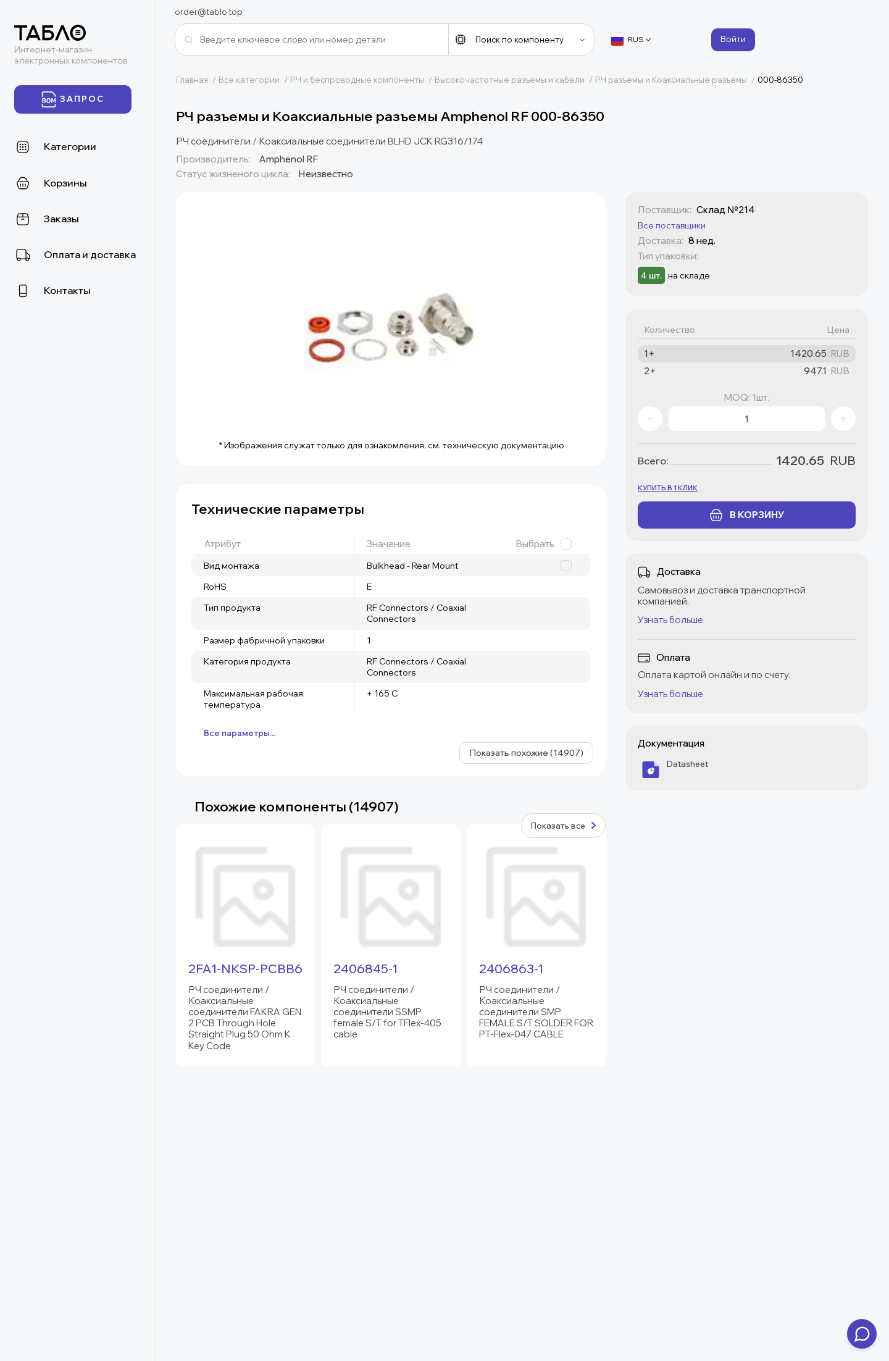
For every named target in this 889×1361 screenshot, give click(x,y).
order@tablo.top (209, 12)
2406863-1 (511, 968)
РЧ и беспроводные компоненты (362, 80)
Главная (197, 80)
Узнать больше (670, 620)
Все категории (254, 80)
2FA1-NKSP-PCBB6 (245, 968)
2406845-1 (365, 968)
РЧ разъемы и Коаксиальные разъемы (676, 80)
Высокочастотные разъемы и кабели (515, 80)
